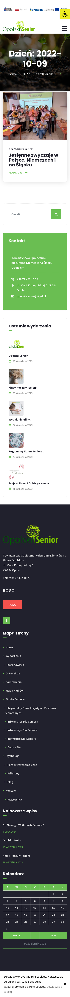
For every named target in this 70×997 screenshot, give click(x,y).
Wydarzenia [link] (13, 656)
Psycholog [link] (12, 756)
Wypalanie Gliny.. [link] (20, 419)
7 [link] (44, 901)
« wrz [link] (16, 935)
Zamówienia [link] (14, 682)
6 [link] (35, 901)
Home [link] (12, 74)
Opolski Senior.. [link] (19, 355)
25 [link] (16, 921)
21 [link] (44, 914)
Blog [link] (10, 782)
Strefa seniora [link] (15, 699)
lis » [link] (53, 935)
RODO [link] (12, 605)
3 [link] (7, 901)
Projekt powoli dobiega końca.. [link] (29, 483)
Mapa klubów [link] (14, 690)
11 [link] (16, 908)
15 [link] (53, 908)
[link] (65, 14)
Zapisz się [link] (14, 747)
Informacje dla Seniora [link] (22, 730)
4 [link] (16, 901)
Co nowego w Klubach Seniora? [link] (23, 825)
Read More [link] (15, 172)
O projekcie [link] (13, 673)
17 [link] (7, 914)
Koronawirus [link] (15, 665)
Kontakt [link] (11, 790)
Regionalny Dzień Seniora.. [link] (26, 451)
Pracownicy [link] (14, 799)
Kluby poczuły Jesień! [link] (23, 387)
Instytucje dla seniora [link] (21, 738)
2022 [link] (26, 74)
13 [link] (34, 908)
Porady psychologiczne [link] (22, 765)
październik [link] (44, 74)
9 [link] (62, 901)
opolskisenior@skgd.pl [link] (31, 296)
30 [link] (62, 921)
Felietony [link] (13, 773)
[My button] (56, 214)
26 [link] (25, 921)
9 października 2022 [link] (21, 149)
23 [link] (62, 914)
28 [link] (44, 921)
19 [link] (25, 914)
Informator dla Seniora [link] (22, 721)
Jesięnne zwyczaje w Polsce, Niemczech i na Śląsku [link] (33, 160)
